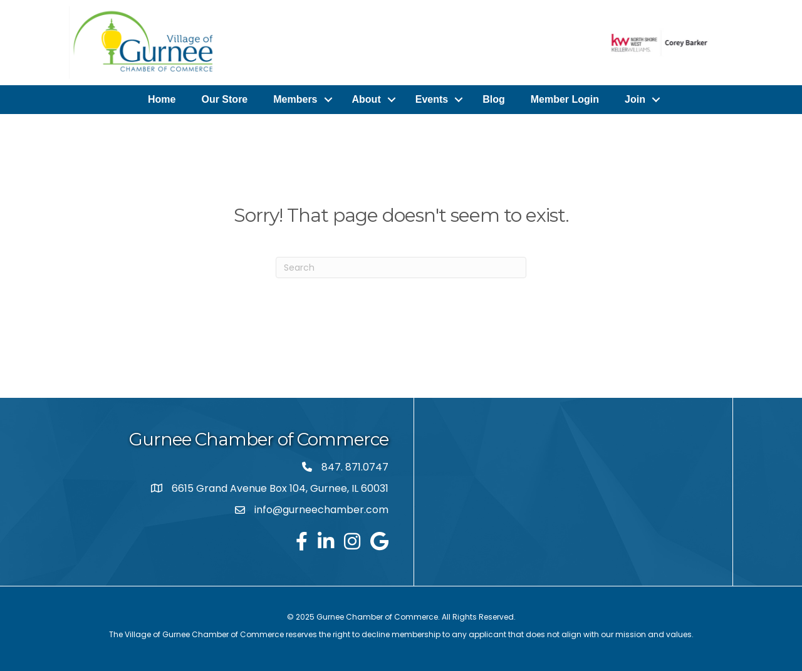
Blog (493, 99)
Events (431, 99)
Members (295, 99)
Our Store (224, 99)
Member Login (565, 99)
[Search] (401, 267)
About (366, 99)
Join (635, 99)
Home (161, 99)
